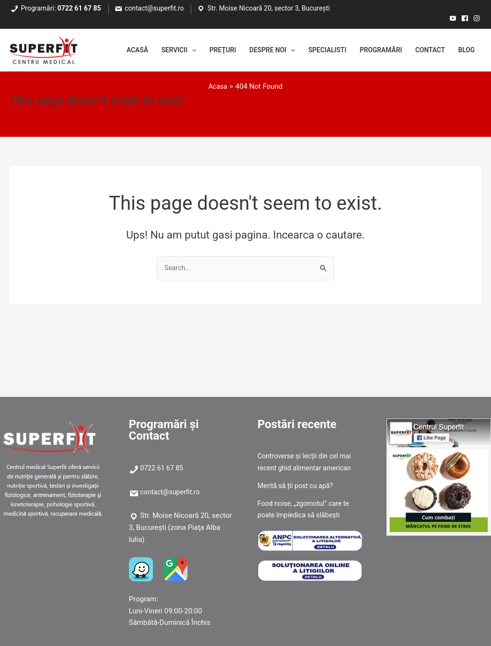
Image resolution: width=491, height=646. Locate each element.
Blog (465, 50)
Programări (372, 50)
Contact (425, 50)
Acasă (107, 50)
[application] (166, 50)
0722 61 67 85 (79, 8)
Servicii (152, 50)
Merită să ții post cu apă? (297, 485)
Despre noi (254, 50)
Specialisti (314, 50)
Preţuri (200, 50)
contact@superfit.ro (154, 8)
